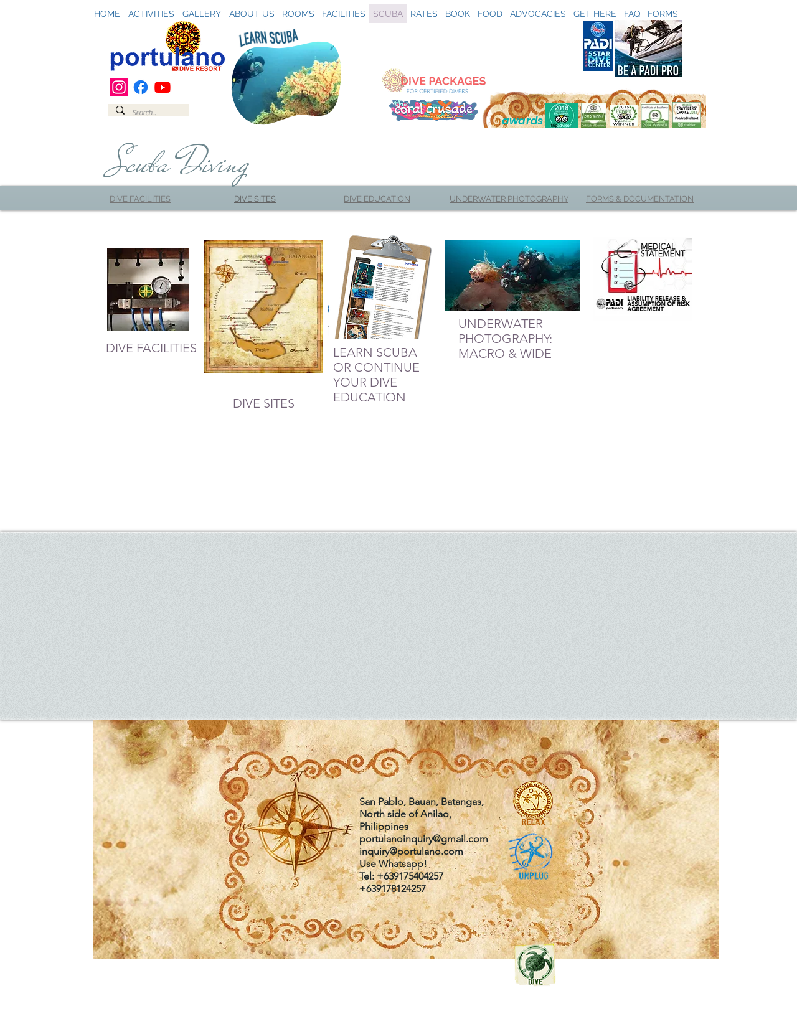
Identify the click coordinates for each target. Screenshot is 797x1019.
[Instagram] (119, 87)
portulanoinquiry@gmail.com (423, 839)
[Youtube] (162, 87)
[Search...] (147, 113)
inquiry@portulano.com (411, 851)
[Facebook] (140, 87)
